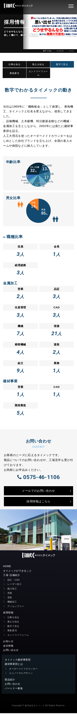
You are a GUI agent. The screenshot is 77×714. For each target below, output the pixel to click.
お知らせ (8, 642)
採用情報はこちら (38, 502)
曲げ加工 (12, 589)
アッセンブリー (15, 607)
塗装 (9, 598)
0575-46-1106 (38, 477)
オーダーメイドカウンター (23, 669)
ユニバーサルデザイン (21, 674)
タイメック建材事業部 (18, 660)
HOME (71, 51)
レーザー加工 (14, 585)
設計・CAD (13, 580)
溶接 (9, 594)
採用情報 (60, 51)
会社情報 (8, 646)
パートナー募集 (14, 689)
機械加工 (12, 602)
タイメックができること (17, 571)
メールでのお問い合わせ (38, 491)
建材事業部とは (14, 664)
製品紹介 (10, 680)
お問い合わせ (11, 650)
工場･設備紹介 (11, 575)
